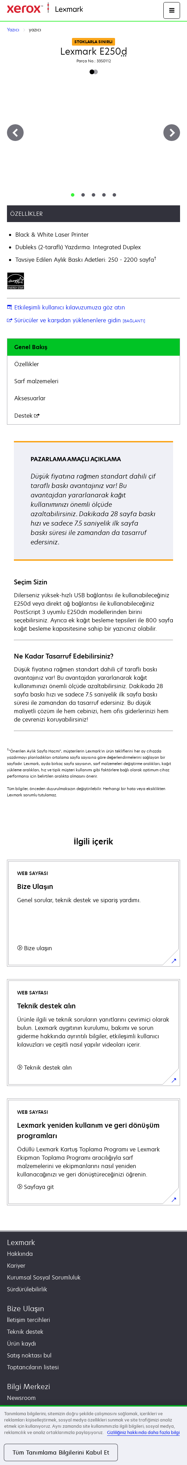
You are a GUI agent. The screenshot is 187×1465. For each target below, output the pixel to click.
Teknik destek (25, 1332)
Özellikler (26, 364)
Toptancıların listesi (33, 1367)
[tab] (72, 195)
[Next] (171, 132)
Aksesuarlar (30, 398)
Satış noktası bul (29, 1355)
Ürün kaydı (21, 1343)
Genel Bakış (30, 347)
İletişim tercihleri (28, 1320)
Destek (27, 415)
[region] (93, 1435)
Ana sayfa (94, 9)
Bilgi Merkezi (28, 1386)
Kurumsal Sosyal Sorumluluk (44, 1277)
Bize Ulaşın (25, 1308)
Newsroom (21, 1398)
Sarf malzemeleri (36, 381)
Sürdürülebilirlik (27, 1289)
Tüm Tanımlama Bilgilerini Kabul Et (61, 1452)
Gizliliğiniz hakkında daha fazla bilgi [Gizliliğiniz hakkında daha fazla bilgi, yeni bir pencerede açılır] (143, 1432)
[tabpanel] (93, 585)
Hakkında (20, 1254)
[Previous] (15, 132)
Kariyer (16, 1265)
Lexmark (21, 1242)
